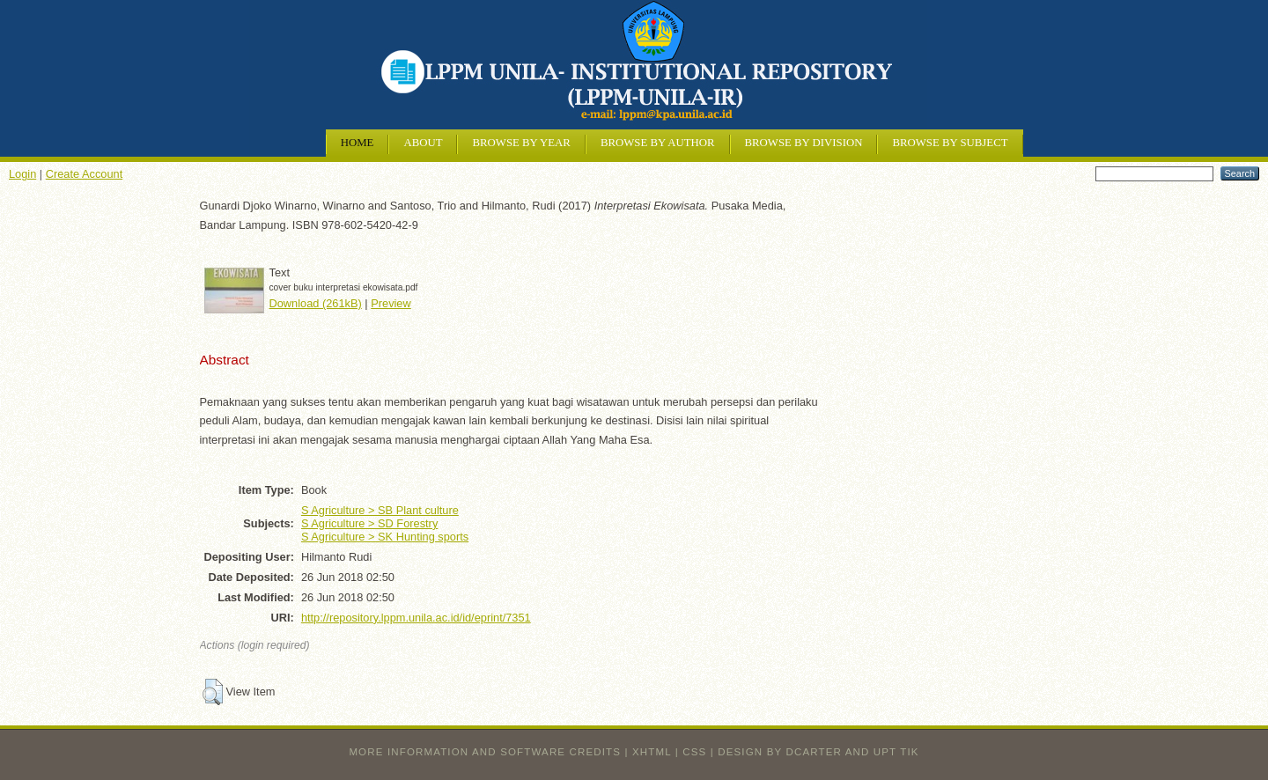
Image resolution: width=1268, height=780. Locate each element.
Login (22, 173)
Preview (391, 303)
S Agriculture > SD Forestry (369, 523)
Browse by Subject (949, 142)
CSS (694, 752)
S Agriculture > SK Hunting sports (384, 536)
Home (357, 142)
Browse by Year (521, 142)
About (422, 142)
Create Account (84, 173)
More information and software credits (485, 752)
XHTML (651, 752)
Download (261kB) (315, 303)
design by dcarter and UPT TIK (818, 752)
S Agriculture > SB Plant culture (380, 510)
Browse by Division (804, 142)
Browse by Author (658, 142)
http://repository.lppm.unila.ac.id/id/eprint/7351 (416, 617)
